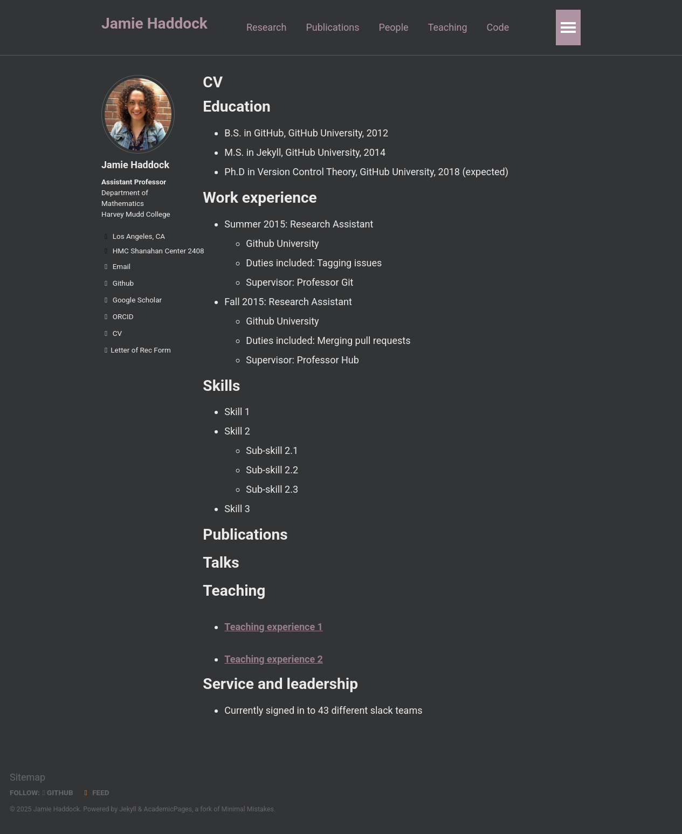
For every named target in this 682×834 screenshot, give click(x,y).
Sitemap (27, 777)
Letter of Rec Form (136, 350)
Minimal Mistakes (248, 809)
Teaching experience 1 (273, 626)
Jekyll (127, 809)
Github (117, 283)
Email (115, 266)
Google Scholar (131, 299)
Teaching (447, 27)
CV (111, 333)
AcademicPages (168, 809)
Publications (332, 27)
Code (498, 27)
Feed (95, 792)
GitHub (58, 792)
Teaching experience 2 (273, 659)
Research (266, 27)
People (394, 27)
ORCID (117, 316)
